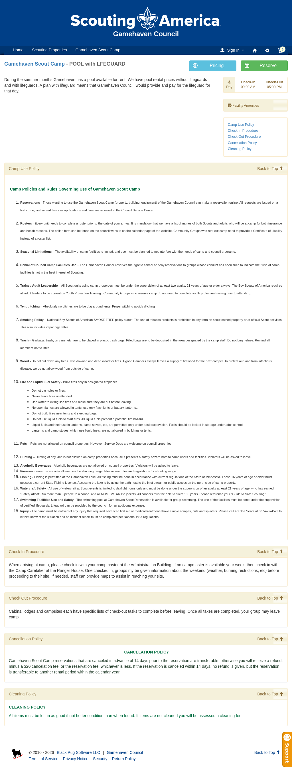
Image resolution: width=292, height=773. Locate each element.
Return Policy (123, 758)
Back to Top (270, 168)
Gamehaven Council (125, 752)
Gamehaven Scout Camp (98, 50)
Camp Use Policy (241, 125)
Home (18, 50)
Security (100, 758)
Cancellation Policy (242, 143)
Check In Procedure (243, 131)
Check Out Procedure (244, 137)
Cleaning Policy (240, 149)
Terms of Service (43, 758)
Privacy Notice (75, 758)
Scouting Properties (49, 50)
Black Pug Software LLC (78, 752)
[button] (233, 50)
